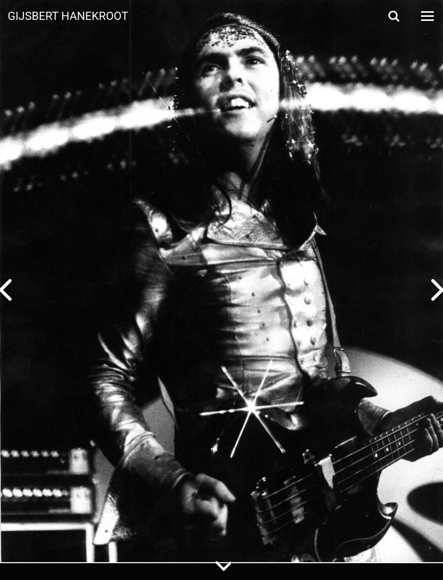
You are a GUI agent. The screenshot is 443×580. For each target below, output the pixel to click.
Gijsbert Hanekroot (68, 15)
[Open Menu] (426, 16)
